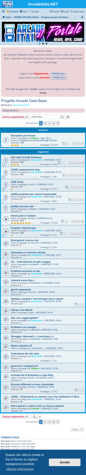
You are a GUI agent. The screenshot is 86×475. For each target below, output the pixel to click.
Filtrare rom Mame (21, 310)
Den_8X (34, 243)
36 (74, 163)
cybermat (35, 330)
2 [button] (45, 123)
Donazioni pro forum (23, 135)
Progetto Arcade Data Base (24, 101)
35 (70, 163)
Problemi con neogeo (23, 327)
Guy (33, 218)
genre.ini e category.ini (24, 365)
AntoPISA (35, 339)
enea (33, 292)
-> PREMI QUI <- (57, 73)
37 (78, 163)
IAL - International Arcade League (31, 261)
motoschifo (36, 160)
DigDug (34, 138)
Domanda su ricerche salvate (28, 252)
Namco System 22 (21, 345)
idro (32, 184)
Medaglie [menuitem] (14, 11)
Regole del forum (11, 110)
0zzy (33, 387)
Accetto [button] (65, 462)
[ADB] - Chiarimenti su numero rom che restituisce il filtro (45, 396)
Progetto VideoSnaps (23, 228)
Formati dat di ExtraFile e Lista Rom (32, 375)
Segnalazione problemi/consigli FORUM (38, 140)
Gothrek (35, 368)
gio (32, 312)
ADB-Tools (17, 181)
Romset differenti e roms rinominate (32, 384)
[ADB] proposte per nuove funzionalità (33, 194)
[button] (58, 123)
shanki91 (35, 264)
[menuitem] (23, 11)
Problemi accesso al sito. (26, 271)
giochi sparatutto (21, 289)
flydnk (33, 209)
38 (82, 163)
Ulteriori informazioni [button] (20, 469)
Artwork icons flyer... (23, 280)
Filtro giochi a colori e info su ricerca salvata (37, 406)
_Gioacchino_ (37, 348)
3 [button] (49, 123)
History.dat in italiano (23, 215)
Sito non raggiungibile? (25, 317)
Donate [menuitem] (35, 11)
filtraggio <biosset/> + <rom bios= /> (32, 336)
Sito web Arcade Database (26, 157)
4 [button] (53, 123)
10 (82, 221)
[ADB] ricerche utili (22, 206)
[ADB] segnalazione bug (25, 169)
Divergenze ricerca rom (24, 240)
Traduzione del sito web (25, 353)
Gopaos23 (36, 283)
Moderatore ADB (21, 105)
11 (82, 234)
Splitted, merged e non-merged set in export (37, 298)
